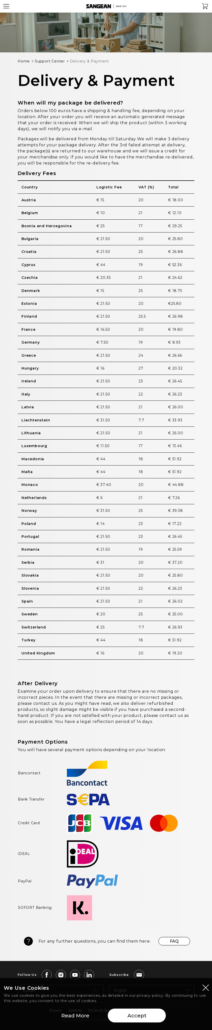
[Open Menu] (6, 6)
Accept (136, 1016)
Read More (75, 1016)
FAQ (174, 941)
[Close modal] (205, 987)
